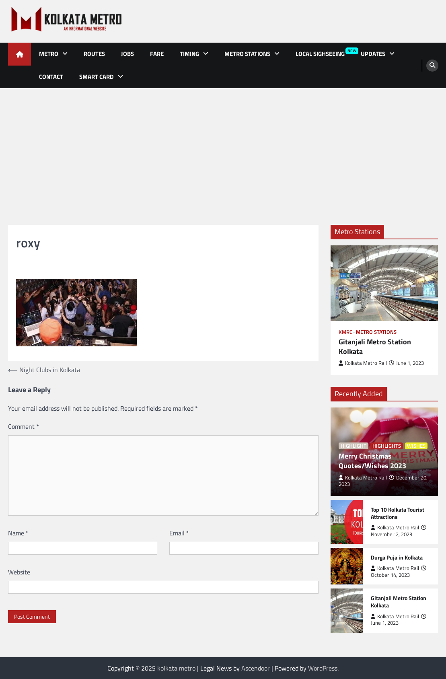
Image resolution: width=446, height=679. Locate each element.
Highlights (386, 445)
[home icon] (19, 54)
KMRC (345, 332)
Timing (189, 53)
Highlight (353, 445)
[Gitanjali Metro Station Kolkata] (384, 283)
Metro (48, 53)
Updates (373, 53)
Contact (51, 76)
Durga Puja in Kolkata (397, 557)
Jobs (127, 53)
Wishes (416, 445)
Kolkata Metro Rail (363, 363)
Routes (94, 53)
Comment (23, 426)
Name (18, 533)
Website (19, 572)
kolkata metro (176, 668)
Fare (157, 53)
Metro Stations (247, 53)
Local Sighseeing (324, 52)
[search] (432, 66)
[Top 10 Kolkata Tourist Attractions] (347, 522)
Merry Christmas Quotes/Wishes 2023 (372, 461)
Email (179, 533)
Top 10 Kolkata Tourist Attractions (397, 513)
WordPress (322, 668)
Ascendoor (255, 668)
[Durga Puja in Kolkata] (347, 566)
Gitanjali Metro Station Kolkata (375, 346)
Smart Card (96, 76)
